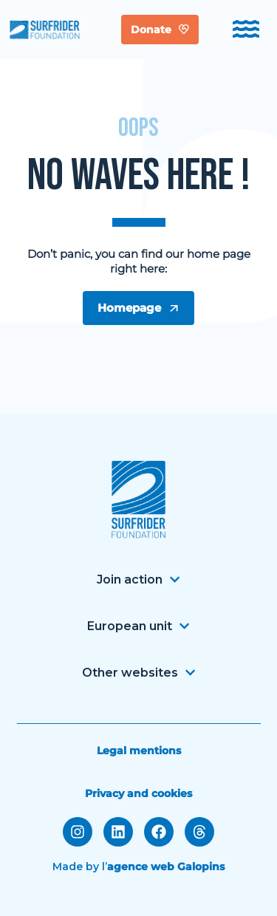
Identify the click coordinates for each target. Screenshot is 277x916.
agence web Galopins (166, 866)
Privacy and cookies (138, 793)
